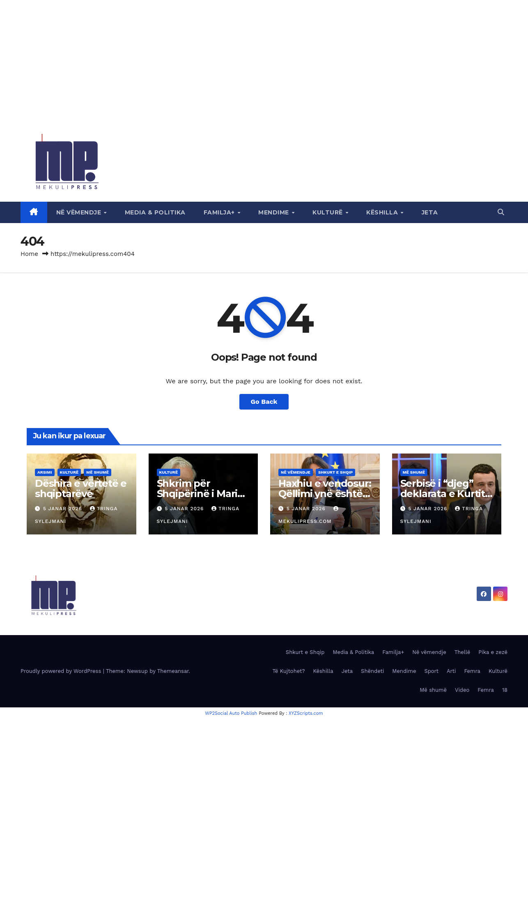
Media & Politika (155, 212)
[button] (501, 212)
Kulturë (328, 212)
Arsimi (44, 472)
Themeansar (173, 671)
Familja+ (220, 212)
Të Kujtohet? (288, 671)
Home (29, 254)
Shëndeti (372, 671)
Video (462, 690)
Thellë (463, 652)
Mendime (274, 212)
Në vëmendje (79, 212)
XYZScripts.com (306, 713)
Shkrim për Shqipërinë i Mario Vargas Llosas (200, 493)
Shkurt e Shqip (335, 472)
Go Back (264, 401)
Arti (451, 671)
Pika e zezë (492, 652)
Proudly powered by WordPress (62, 671)
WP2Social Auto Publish (231, 713)
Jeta (430, 212)
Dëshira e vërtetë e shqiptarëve (80, 488)
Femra (472, 671)
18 (504, 690)
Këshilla (383, 212)
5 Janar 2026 (63, 508)
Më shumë (97, 472)
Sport (431, 671)
